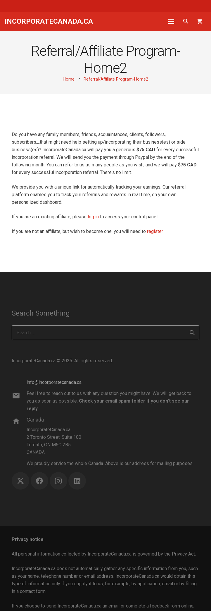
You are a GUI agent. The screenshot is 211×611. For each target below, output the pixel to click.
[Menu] (171, 21)
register (155, 231)
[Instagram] (58, 481)
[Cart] (199, 21)
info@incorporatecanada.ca (54, 382)
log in (93, 217)
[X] (20, 481)
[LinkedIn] (77, 481)
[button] (185, 21)
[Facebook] (39, 481)
